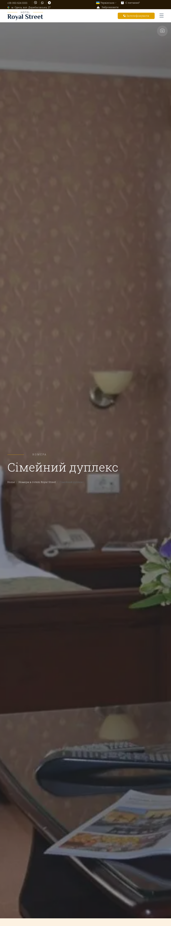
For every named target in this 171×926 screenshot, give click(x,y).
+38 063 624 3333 (17, 2)
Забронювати (108, 7)
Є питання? (130, 2)
